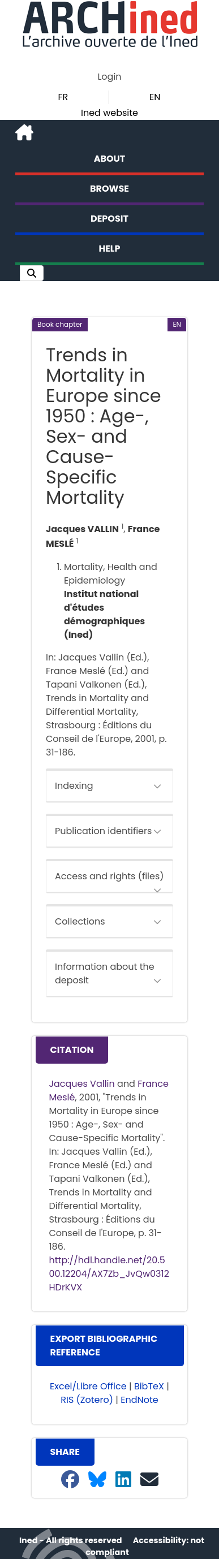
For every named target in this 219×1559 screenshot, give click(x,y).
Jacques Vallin (82, 1083)
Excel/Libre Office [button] (88, 1386)
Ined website (109, 112)
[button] (32, 273)
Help (110, 248)
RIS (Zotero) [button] (87, 1399)
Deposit (109, 218)
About (110, 158)
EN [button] (154, 96)
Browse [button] (109, 188)
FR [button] (63, 96)
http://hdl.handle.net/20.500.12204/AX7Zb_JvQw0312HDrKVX (109, 1274)
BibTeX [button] (149, 1386)
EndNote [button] (139, 1399)
